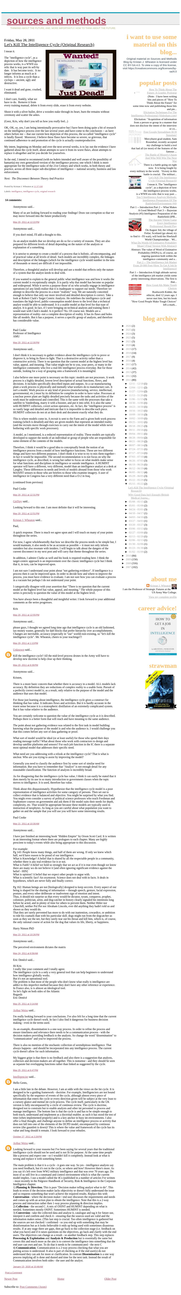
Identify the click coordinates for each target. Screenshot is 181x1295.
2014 (129, 368)
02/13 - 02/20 (136, 536)
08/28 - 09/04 (136, 437)
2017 (129, 356)
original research (47, 191)
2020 (129, 345)
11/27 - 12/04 (136, 391)
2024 (129, 333)
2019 (129, 348)
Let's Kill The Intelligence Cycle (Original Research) (49, 44)
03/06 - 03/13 (136, 528)
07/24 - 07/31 (136, 449)
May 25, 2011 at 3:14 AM (25, 1004)
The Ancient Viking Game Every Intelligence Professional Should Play (162, 223)
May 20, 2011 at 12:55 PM (26, 615)
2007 (129, 567)
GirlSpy (17, 501)
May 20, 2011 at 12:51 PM (26, 513)
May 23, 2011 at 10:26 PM (26, 934)
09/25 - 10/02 (136, 422)
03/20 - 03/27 (136, 524)
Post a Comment (13, 1272)
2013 (129, 372)
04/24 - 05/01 (136, 509)
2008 (129, 563)
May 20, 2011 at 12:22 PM (26, 222)
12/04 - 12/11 (136, 387)
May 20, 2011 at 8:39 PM (25, 665)
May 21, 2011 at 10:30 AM (26, 823)
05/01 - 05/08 (136, 505)
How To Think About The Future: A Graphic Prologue (162, 91)
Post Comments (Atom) (33, 1286)
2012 (129, 375)
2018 (129, 352)
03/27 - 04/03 (136, 520)
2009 (129, 559)
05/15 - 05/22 (136, 483)
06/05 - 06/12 (136, 472)
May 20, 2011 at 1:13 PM (25, 643)
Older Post (110, 1278)
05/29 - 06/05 (136, 475)
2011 (129, 379)
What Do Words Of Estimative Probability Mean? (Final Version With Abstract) (154, 244)
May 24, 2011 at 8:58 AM (25, 953)
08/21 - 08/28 (136, 441)
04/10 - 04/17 (136, 513)
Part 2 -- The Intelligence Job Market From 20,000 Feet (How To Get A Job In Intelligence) (155, 265)
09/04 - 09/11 (136, 433)
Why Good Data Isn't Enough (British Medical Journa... (148, 496)
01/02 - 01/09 (136, 551)
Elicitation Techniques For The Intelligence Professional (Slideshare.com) (154, 114)
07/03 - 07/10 (136, 456)
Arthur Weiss (20, 1010)
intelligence (16, 191)
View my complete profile (163, 596)
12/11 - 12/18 (136, 383)
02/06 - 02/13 (136, 540)
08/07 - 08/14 (136, 445)
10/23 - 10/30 (136, 406)
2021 (129, 341)
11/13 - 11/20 (136, 395)
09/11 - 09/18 (136, 429)
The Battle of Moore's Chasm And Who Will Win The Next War (161, 157)
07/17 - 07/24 (136, 452)
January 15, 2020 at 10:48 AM (28, 1266)
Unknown (18, 649)
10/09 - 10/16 (136, 414)
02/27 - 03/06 (136, 532)
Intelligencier (20, 1076)
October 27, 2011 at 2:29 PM (27, 1136)
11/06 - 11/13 (136, 399)
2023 (129, 337)
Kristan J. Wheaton (24, 520)
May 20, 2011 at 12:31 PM (26, 494)
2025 (129, 329)
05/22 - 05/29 (136, 479)
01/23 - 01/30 (136, 547)
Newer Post (10, 1278)
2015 (129, 364)
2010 (129, 555)
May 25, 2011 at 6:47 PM (25, 1070)
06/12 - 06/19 (136, 468)
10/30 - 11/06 (136, 402)
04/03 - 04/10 (136, 517)
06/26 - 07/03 (136, 460)
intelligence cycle (31, 191)
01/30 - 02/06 (136, 543)
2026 (129, 325)
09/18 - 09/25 (136, 425)
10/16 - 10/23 (136, 410)
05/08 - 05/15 (136, 501)
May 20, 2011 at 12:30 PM (26, 342)
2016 (129, 360)
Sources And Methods (56, 20)
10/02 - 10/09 (136, 418)
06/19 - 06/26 (136, 464)
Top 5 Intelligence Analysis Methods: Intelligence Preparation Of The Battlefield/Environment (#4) (156, 200)
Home (60, 1278)
